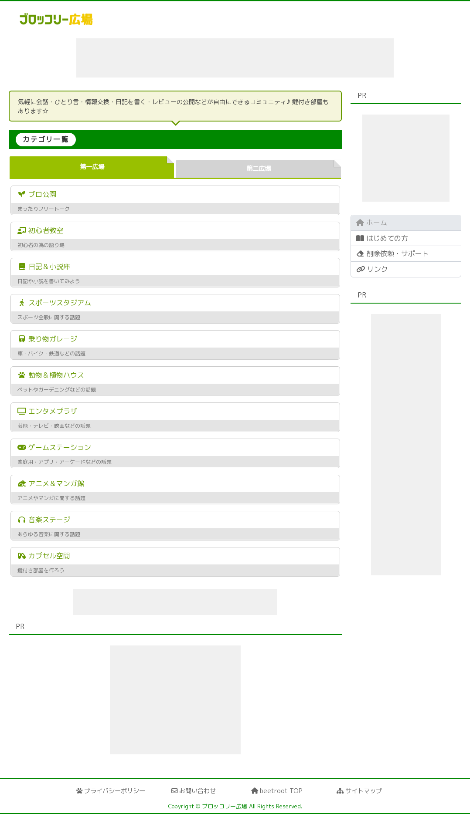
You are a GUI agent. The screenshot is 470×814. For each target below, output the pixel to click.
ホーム (371, 222)
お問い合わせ (193, 791)
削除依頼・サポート (392, 253)
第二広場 (258, 168)
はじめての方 (382, 238)
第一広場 (92, 166)
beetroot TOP (276, 791)
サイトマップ (359, 791)
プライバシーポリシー (110, 791)
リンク (372, 269)
